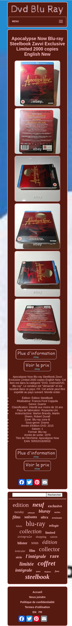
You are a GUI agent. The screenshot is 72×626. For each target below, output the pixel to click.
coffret (46, 563)
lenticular (20, 551)
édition (49, 542)
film (32, 551)
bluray (44, 511)
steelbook (37, 576)
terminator (57, 517)
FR (40, 612)
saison (53, 536)
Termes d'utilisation (37, 607)
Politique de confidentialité (37, 602)
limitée (26, 564)
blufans (47, 571)
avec (38, 572)
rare (54, 556)
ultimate (31, 512)
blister (22, 543)
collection (30, 531)
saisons (30, 516)
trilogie (54, 525)
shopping (41, 536)
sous (34, 542)
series (57, 512)
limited (50, 532)
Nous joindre (37, 597)
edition (21, 505)
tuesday (19, 512)
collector (49, 549)
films (17, 517)
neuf (38, 504)
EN (34, 612)
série (19, 557)
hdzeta (19, 526)
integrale (24, 536)
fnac (57, 571)
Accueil (37, 592)
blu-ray (35, 523)
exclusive (55, 506)
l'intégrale (36, 556)
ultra (44, 517)
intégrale (23, 570)
